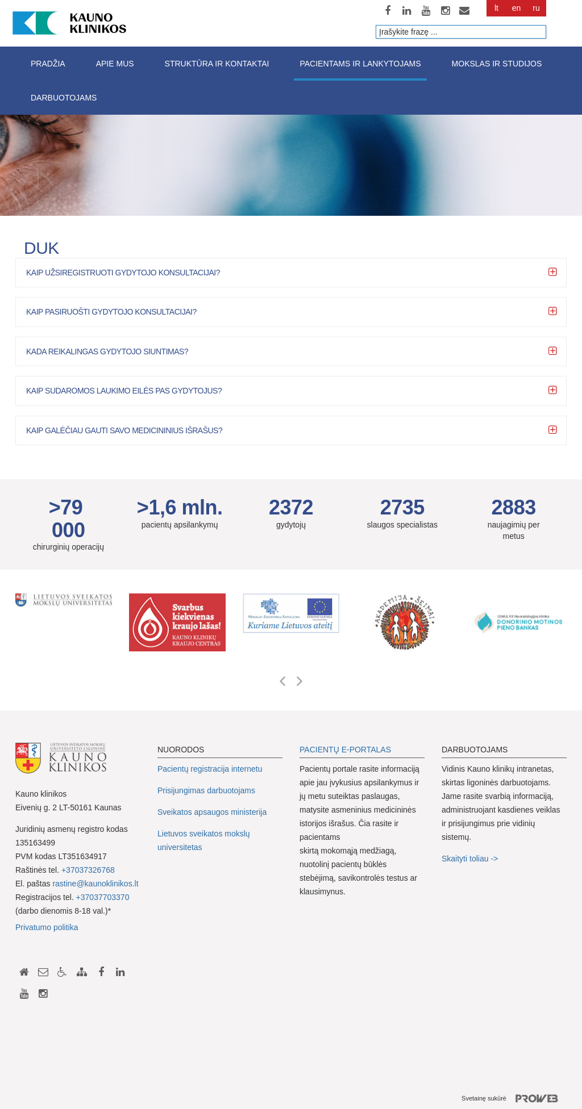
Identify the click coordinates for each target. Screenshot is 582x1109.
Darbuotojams (64, 97)
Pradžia (48, 63)
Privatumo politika (46, 927)
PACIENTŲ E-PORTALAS (345, 749)
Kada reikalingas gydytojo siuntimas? (107, 351)
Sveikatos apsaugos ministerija (212, 812)
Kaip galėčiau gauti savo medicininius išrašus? (124, 430)
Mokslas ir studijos (497, 63)
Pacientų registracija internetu (209, 768)
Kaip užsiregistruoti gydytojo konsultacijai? (123, 272)
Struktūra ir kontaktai (217, 63)
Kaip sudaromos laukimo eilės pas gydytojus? (124, 390)
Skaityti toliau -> (471, 858)
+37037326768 (88, 869)
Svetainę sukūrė (514, 1098)
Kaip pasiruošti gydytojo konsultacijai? (111, 311)
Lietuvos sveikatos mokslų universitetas (203, 840)
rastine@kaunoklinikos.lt (95, 883)
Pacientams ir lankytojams (360, 63)
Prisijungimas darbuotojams (206, 790)
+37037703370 (103, 897)
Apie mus (115, 63)
